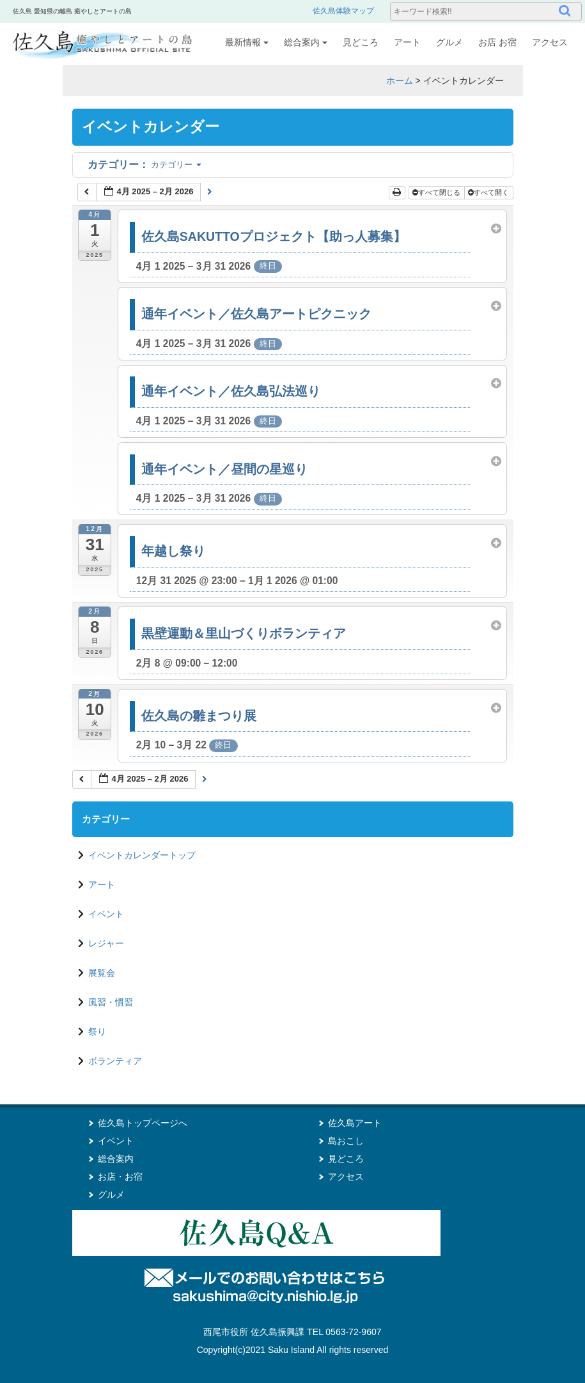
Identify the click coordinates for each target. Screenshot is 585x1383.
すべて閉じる (437, 192)
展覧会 (101, 973)
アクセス (550, 42)
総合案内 (305, 42)
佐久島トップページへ (142, 1123)
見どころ (360, 42)
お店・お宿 (120, 1176)
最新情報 (247, 42)
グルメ (449, 42)
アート (407, 42)
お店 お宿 (497, 42)
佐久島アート (355, 1123)
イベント (106, 914)
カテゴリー (144, 164)
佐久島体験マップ (343, 10)
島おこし (346, 1141)
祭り (97, 1031)
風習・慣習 (110, 1002)
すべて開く (489, 192)
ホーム (399, 80)
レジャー (106, 943)
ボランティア (115, 1061)
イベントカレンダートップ (142, 855)
